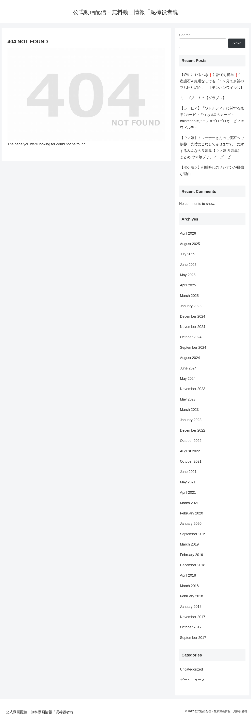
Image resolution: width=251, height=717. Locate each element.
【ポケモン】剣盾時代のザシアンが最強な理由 (212, 170)
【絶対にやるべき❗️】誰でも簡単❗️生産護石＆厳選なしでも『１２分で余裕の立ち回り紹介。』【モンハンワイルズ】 (212, 81)
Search (184, 35)
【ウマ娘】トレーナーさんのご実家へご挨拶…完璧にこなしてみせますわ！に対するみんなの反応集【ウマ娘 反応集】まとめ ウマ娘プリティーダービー (212, 147)
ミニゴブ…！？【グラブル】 (203, 98)
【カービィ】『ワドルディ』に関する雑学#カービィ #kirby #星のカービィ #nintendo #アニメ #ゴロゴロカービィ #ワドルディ (212, 117)
